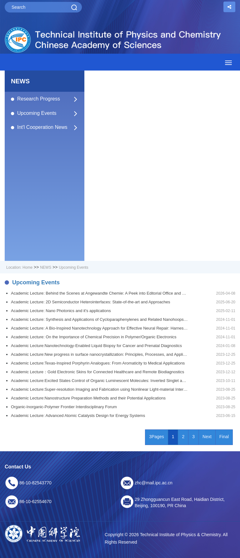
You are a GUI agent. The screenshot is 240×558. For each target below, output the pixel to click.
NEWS (45, 267)
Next (207, 436)
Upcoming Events (47, 113)
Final (224, 436)
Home (27, 267)
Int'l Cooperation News (47, 127)
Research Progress (47, 99)
